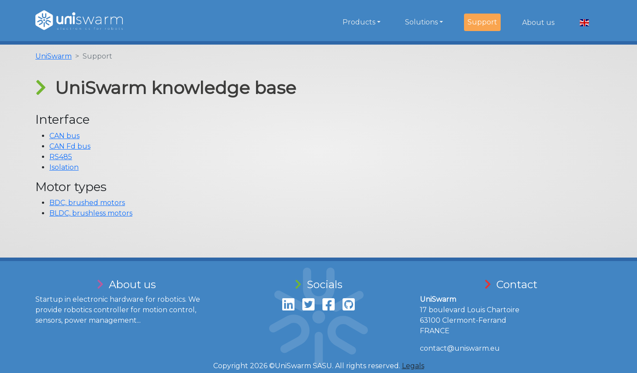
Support (482, 22)
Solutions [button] (421, 22)
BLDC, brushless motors (90, 213)
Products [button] (359, 22)
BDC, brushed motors (87, 203)
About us (538, 22)
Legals (413, 366)
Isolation (64, 167)
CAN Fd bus (69, 146)
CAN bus (64, 136)
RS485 (60, 157)
